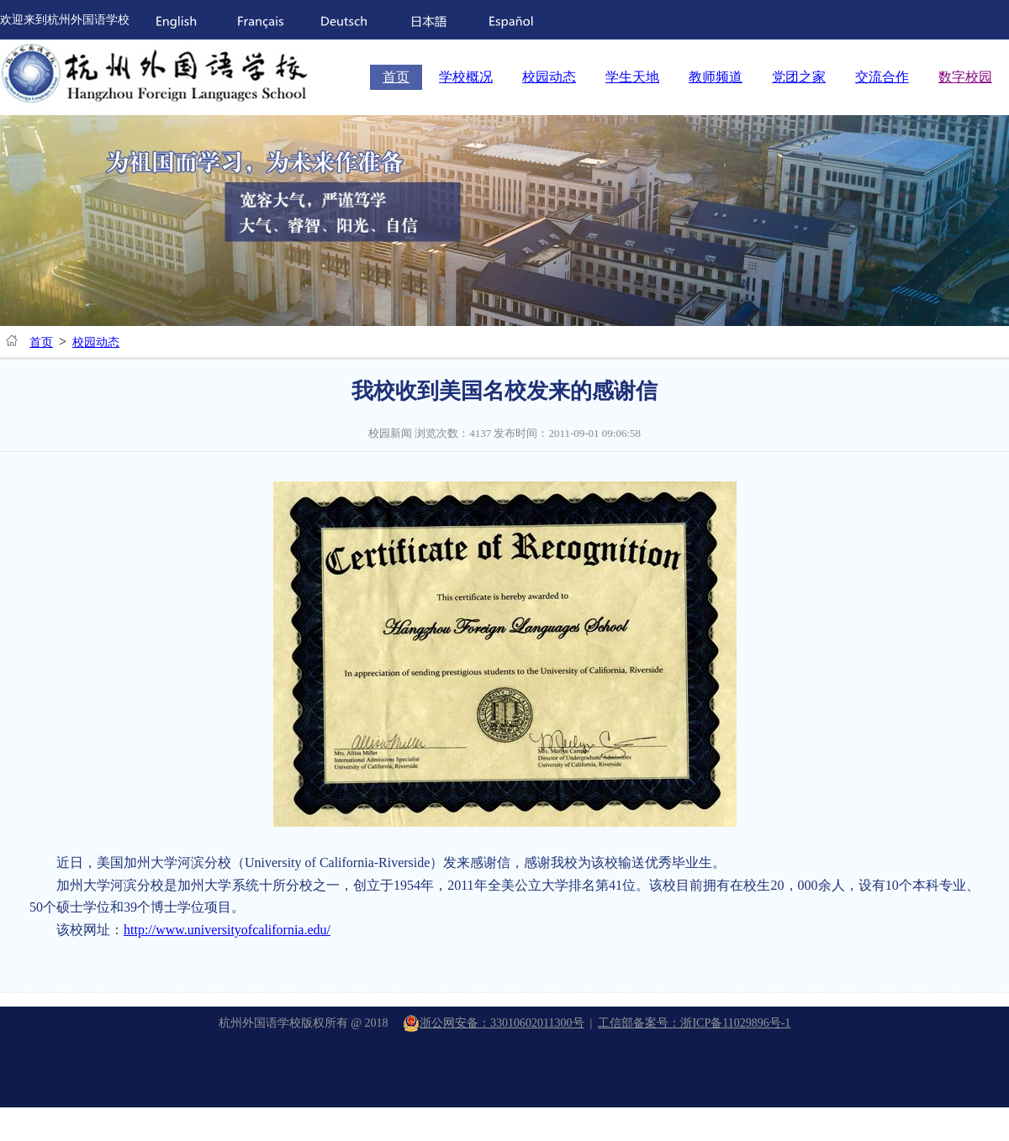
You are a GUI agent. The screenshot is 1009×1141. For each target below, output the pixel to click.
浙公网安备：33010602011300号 (493, 1023)
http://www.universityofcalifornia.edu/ (227, 930)
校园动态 (549, 77)
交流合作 (882, 77)
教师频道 (715, 77)
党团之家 (799, 77)
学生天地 (632, 77)
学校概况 (466, 77)
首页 (396, 77)
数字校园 (965, 77)
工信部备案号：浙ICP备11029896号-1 (694, 1023)
